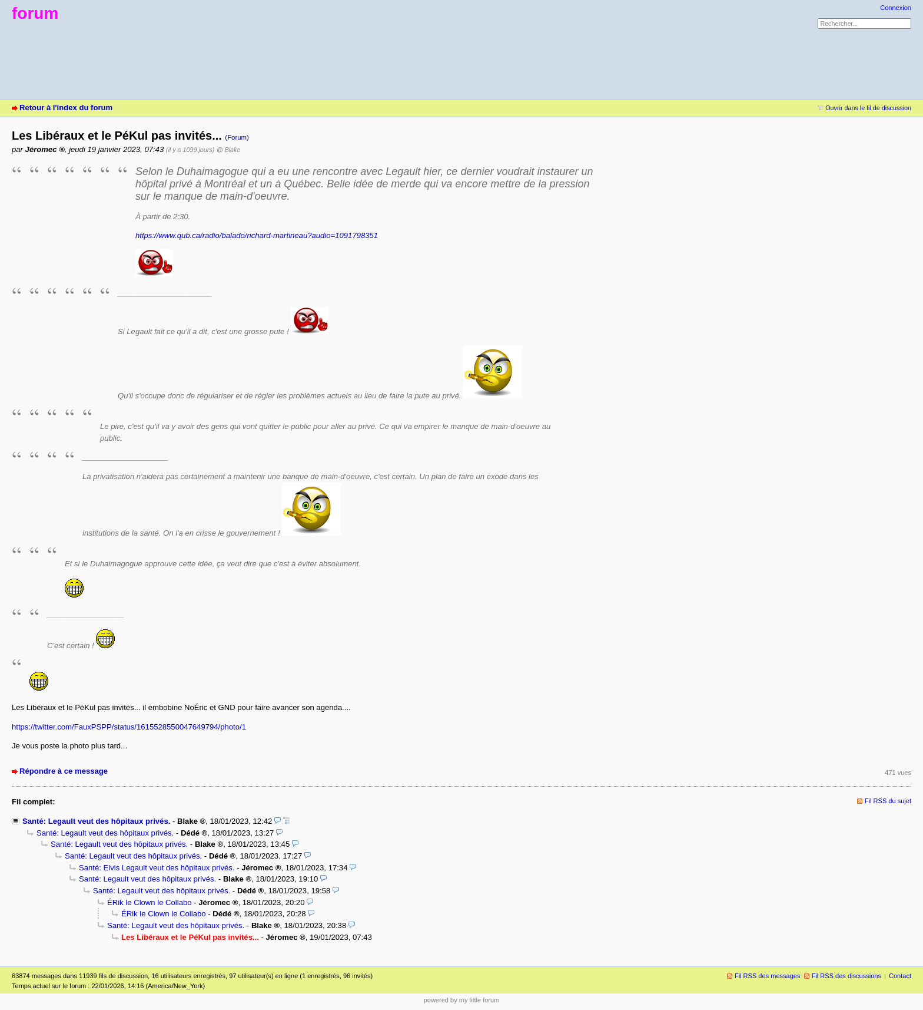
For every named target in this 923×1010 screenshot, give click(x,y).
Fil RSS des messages (768, 975)
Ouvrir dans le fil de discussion (868, 107)
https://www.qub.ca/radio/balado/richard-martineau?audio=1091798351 (256, 235)
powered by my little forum (462, 1000)
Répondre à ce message (63, 771)
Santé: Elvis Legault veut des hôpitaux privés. (157, 867)
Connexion (895, 7)
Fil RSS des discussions (846, 975)
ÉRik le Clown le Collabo (149, 902)
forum (35, 13)
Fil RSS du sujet (888, 800)
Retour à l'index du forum (65, 107)
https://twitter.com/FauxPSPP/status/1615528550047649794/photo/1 (129, 726)
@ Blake (228, 149)
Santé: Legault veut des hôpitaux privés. (96, 821)
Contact (900, 975)
